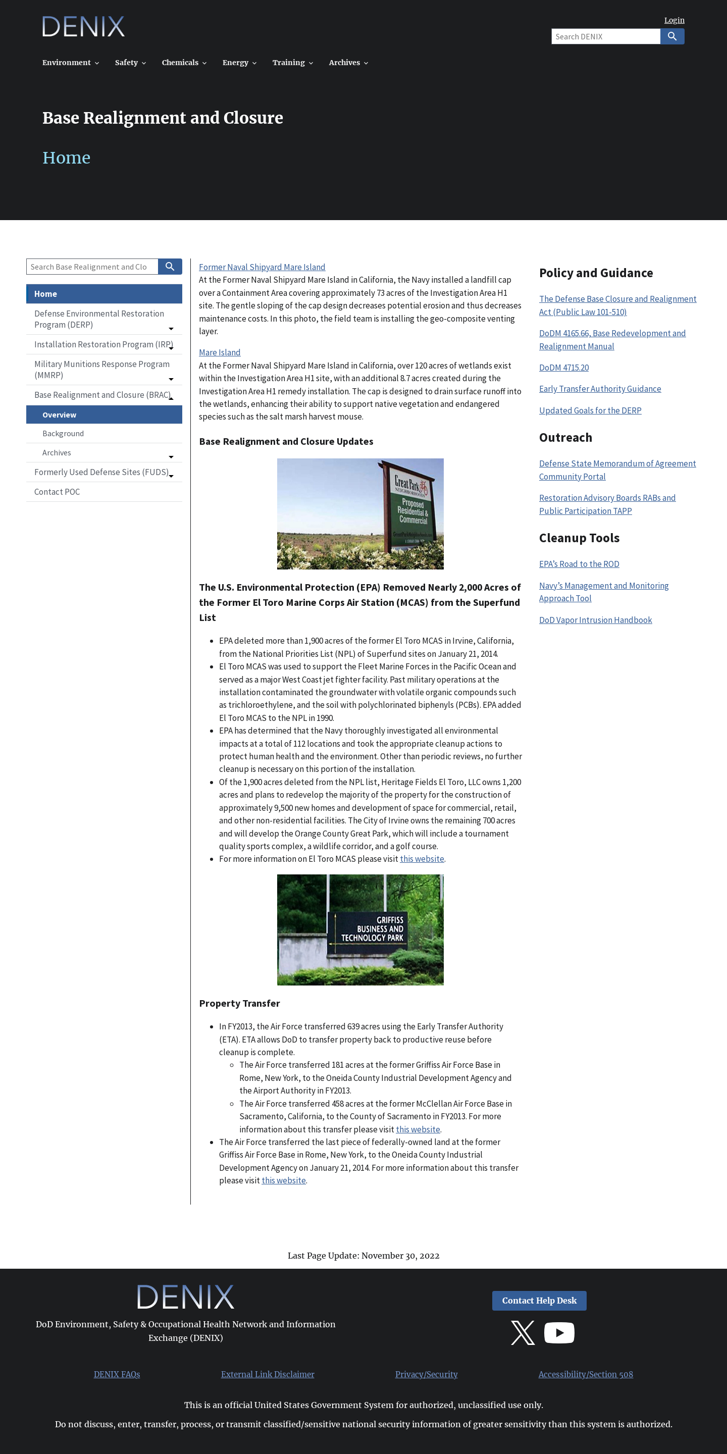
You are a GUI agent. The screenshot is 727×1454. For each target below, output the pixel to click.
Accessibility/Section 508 (586, 1374)
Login (674, 20)
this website (422, 858)
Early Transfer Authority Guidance (600, 388)
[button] (104, 319)
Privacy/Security (426, 1374)
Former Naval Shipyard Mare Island (262, 267)
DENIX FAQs (117, 1374)
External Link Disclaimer (268, 1374)
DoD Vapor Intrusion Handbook (595, 620)
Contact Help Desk (539, 1301)
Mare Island (220, 352)
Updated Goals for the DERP (590, 410)
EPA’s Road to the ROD (579, 563)
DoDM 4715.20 (564, 367)
